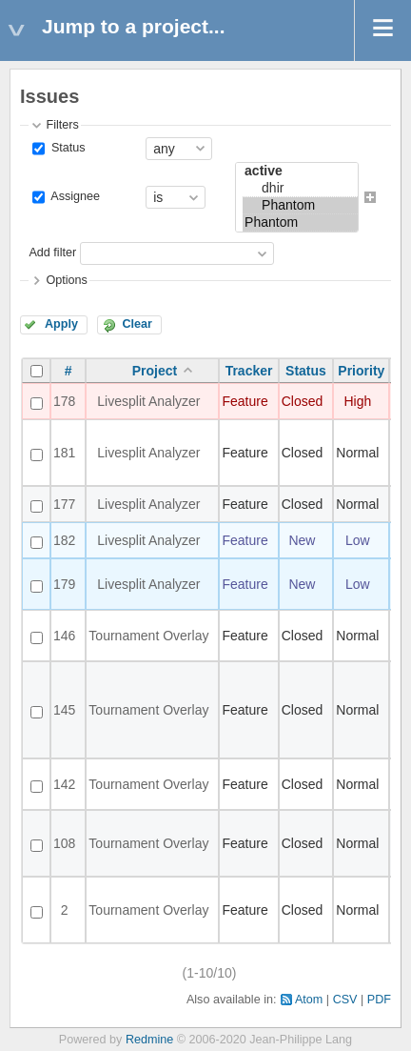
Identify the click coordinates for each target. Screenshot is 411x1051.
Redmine (149, 1039)
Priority (361, 370)
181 (64, 452)
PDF (379, 999)
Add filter (52, 252)
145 (64, 710)
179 (64, 584)
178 (64, 401)
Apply (61, 324)
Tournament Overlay (148, 635)
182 (64, 540)
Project (154, 370)
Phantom (300, 205)
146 (64, 635)
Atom (309, 999)
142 (64, 784)
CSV (345, 999)
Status (66, 147)
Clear (137, 324)
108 (64, 843)
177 (64, 504)
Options (66, 280)
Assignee (74, 196)
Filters (62, 124)
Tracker (249, 370)
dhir (300, 188)
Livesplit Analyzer (148, 401)
